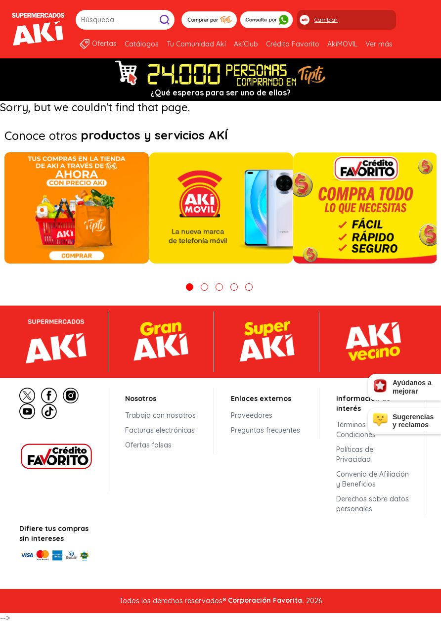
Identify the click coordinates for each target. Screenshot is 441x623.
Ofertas (104, 43)
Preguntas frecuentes (265, 430)
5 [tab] (249, 287)
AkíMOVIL (342, 44)
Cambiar (326, 19)
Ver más (379, 44)
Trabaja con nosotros (160, 415)
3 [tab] (219, 287)
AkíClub (246, 44)
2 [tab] (204, 287)
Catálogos (142, 44)
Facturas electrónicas (160, 430)
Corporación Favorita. (266, 600)
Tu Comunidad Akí (196, 44)
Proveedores (251, 415)
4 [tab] (234, 287)
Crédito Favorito (292, 44)
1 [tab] (189, 287)
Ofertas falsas (148, 445)
